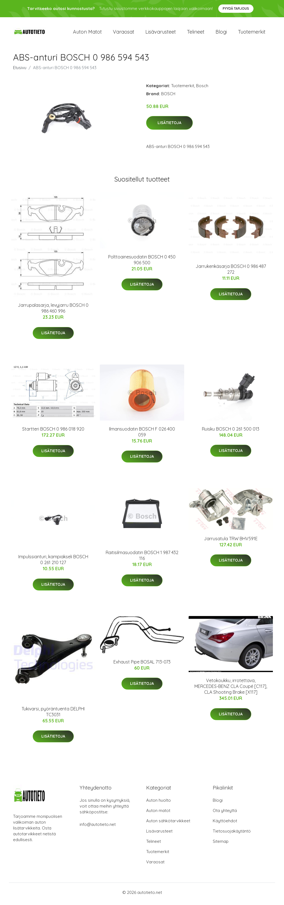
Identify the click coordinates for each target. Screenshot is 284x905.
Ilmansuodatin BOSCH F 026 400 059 (142, 434)
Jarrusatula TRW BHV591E (231, 541)
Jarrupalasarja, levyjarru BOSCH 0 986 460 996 (53, 311)
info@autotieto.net (98, 827)
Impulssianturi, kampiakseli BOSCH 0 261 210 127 (53, 562)
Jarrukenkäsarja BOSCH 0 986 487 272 (231, 272)
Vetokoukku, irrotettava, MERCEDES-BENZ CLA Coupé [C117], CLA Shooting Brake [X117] (230, 689)
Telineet (195, 33)
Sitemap (221, 844)
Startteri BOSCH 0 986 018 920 (53, 432)
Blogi (221, 33)
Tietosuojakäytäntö (232, 834)
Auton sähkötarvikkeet (168, 823)
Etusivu (19, 70)
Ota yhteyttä (225, 813)
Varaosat (123, 33)
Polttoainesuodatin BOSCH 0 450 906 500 (142, 262)
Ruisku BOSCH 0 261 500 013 (230, 431)
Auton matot (87, 33)
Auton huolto (158, 803)
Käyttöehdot (225, 823)
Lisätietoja (169, 125)
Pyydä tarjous (236, 8)
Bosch (202, 88)
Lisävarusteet (160, 33)
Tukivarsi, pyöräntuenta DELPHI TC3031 (53, 714)
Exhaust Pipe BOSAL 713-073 (142, 664)
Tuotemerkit (251, 33)
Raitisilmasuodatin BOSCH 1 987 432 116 (142, 558)
